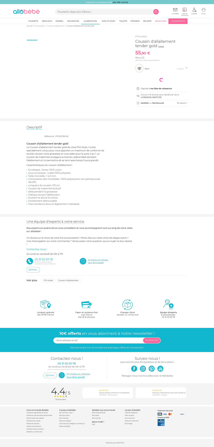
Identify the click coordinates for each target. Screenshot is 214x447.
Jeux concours (130, 418)
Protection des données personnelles (39, 415)
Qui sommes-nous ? (66, 413)
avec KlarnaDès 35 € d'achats (86, 308)
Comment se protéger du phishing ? (72, 423)
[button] (143, 58)
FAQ (93, 424)
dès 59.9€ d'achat (45, 308)
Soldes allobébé (64, 426)
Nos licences (96, 418)
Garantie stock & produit (35, 429)
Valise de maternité (131, 421)
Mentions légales (65, 421)
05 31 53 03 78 (168, 317)
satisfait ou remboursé (127, 307)
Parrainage (128, 423)
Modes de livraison (32, 423)
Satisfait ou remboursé (34, 432)
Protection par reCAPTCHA (115, 443)
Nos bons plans (64, 415)
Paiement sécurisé (165, 411)
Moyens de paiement (33, 426)
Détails (161, 46)
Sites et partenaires (98, 413)
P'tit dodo (48, 280)
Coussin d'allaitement (68, 280)
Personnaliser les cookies (35, 418)
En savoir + (182, 103)
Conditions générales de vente (37, 413)
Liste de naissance (131, 413)
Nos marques (64, 418)
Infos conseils (129, 415)
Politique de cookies (33, 421)
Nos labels (95, 415)
